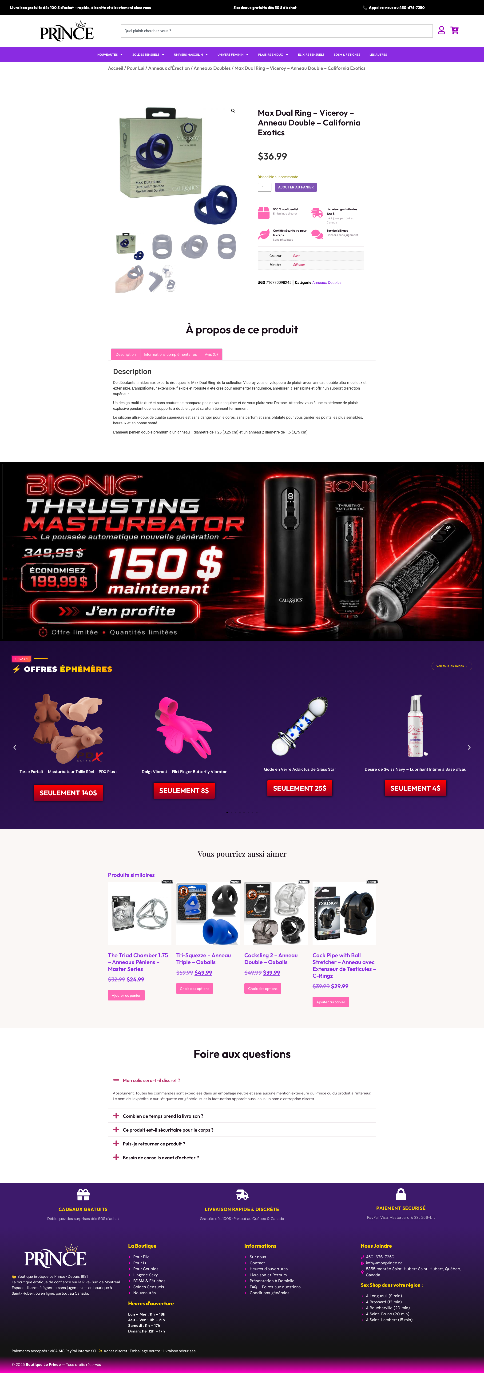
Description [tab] (126, 354)
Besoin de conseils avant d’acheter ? (161, 1158)
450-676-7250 (412, 7)
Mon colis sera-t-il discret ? (151, 1080)
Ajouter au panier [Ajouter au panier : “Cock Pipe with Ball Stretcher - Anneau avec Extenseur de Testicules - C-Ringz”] (330, 1002)
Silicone (299, 265)
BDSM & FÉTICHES (347, 54)
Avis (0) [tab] (211, 354)
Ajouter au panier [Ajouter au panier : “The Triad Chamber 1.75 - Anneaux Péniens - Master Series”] (126, 995)
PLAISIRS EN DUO (273, 55)
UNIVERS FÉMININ (233, 55)
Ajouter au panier (296, 187)
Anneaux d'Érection (169, 68)
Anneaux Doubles (212, 68)
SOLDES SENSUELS (148, 55)
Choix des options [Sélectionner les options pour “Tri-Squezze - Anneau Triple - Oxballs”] (194, 988)
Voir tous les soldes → (451, 666)
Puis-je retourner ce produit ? (154, 1144)
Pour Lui (135, 68)
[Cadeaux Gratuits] (83, 1195)
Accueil (115, 68)
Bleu (296, 256)
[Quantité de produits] (264, 187)
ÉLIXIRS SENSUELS (311, 54)
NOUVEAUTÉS (110, 55)
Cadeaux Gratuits (83, 1210)
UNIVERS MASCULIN (191, 55)
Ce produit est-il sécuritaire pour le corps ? (168, 1130)
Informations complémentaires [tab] (170, 354)
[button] (233, 111)
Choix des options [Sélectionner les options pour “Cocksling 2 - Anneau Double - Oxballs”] (263, 988)
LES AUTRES (378, 54)
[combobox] (277, 31)
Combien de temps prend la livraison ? (163, 1116)
